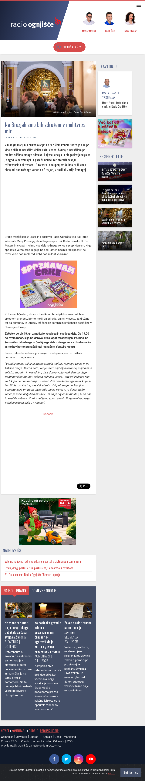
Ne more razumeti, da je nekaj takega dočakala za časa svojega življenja (17, 630)
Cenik (58, 736)
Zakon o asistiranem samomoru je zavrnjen (77, 627)
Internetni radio (41, 741)
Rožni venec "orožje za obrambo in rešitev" (113, 221)
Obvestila (21, 736)
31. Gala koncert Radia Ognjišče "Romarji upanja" (33, 574)
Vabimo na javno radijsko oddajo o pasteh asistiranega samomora (43, 561)
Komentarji (19, 731)
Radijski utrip (49, 731)
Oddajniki (58, 741)
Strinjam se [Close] (130, 772)
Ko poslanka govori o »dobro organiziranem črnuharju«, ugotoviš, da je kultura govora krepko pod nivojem (48, 637)
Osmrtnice (7, 736)
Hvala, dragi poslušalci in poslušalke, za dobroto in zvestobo (39, 568)
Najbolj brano (15, 590)
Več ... (111, 773)
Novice (5, 731)
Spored (34, 736)
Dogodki (10, 137)
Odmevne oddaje (44, 590)
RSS (69, 741)
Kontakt (47, 736)
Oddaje (33, 731)
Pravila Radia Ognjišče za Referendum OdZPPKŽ (31, 745)
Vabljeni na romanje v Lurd (112, 244)
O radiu (25, 741)
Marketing (70, 736)
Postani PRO (9, 741)
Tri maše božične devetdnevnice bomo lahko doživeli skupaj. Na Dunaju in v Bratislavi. (114, 195)
